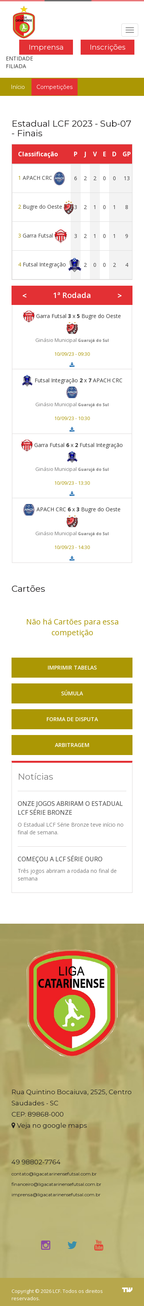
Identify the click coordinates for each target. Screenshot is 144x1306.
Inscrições (108, 47)
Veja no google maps (49, 1125)
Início (18, 87)
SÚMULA (72, 693)
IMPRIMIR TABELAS (72, 667)
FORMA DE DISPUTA (72, 719)
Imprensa (46, 47)
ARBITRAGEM (72, 744)
